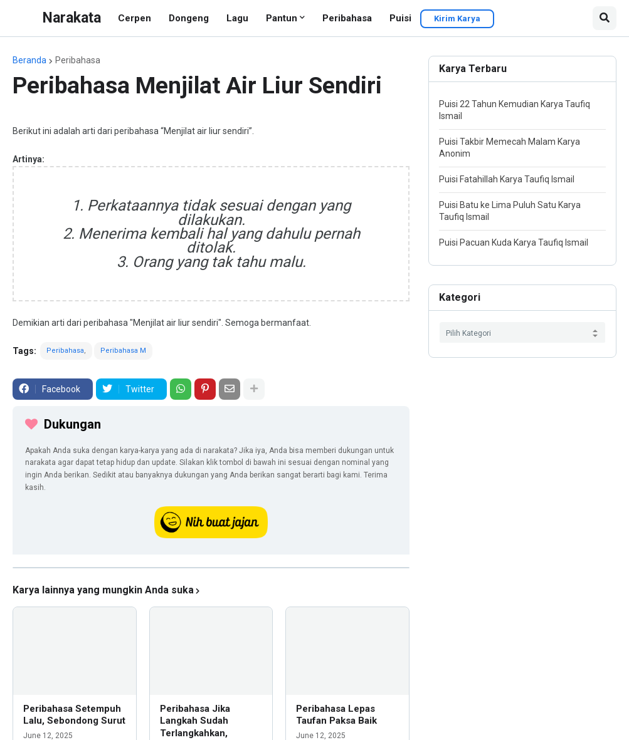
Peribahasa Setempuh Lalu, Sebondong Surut (74, 715)
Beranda (29, 60)
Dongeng (189, 18)
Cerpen (134, 18)
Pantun (281, 18)
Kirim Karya (457, 18)
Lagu (237, 18)
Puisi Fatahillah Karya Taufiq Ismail (506, 179)
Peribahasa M (123, 351)
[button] (604, 18)
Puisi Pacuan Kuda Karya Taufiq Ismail (513, 242)
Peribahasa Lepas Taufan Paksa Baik (336, 715)
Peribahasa (347, 18)
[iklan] (211, 567)
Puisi (400, 18)
